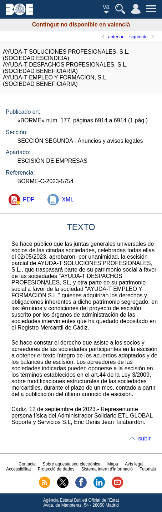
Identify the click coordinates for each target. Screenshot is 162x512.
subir (144, 438)
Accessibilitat (18, 469)
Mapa (112, 464)
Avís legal (134, 464)
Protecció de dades (56, 469)
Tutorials (148, 469)
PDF (28, 199)
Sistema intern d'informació (107, 469)
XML (68, 199)
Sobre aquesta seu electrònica (71, 464)
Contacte (27, 464)
